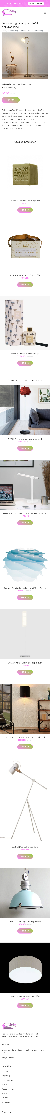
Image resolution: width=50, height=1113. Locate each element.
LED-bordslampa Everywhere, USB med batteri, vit (25, 513)
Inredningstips (7, 1080)
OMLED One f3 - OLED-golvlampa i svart (25, 663)
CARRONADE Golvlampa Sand (25, 847)
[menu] (45, 13)
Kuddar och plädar (9, 1089)
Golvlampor (26, 84)
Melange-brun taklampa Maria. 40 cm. (25, 996)
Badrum (5, 1071)
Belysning (16, 84)
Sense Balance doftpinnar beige (25, 353)
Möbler (5, 1093)
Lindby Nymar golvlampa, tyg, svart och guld (25, 737)
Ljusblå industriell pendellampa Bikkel (25, 921)
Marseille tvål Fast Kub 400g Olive (25, 200)
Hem (4, 30)
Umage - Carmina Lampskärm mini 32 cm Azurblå (25, 588)
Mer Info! (11, 100)
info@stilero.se (8, 1058)
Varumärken (7, 1102)
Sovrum (5, 1098)
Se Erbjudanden (35, 4)
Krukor (4, 1084)
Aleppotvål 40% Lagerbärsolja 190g (25, 275)
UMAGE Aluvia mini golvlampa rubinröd (25, 439)
